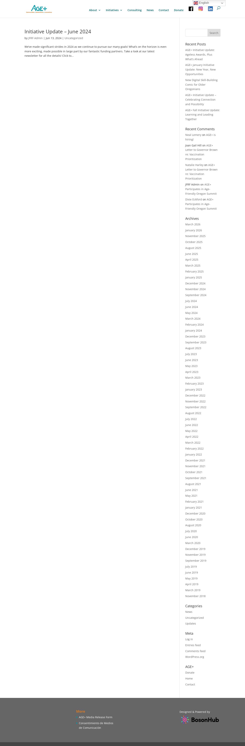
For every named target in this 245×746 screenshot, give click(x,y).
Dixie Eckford (193, 199)
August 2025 (193, 248)
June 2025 (191, 254)
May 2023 (191, 366)
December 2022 (195, 395)
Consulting (134, 10)
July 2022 (191, 419)
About (93, 10)
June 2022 (191, 425)
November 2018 (195, 596)
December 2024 (195, 283)
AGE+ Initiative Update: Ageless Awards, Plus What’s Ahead (200, 54)
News (150, 10)
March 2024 (192, 318)
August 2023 (193, 348)
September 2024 (195, 295)
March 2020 (192, 543)
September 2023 (195, 342)
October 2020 (194, 519)
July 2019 (191, 566)
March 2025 (192, 265)
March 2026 (192, 224)
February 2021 (194, 501)
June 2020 (191, 537)
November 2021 (195, 466)
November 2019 (195, 554)
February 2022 (194, 448)
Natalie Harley (194, 165)
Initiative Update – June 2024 (57, 31)
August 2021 (193, 484)
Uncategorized (74, 38)
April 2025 (191, 259)
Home (189, 678)
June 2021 (191, 490)
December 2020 (195, 513)
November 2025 (195, 236)
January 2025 (193, 277)
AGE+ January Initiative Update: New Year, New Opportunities (200, 69)
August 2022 (193, 413)
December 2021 (195, 460)
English (201, 3)
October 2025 (194, 242)
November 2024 (195, 289)
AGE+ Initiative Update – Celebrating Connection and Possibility (200, 99)
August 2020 (193, 525)
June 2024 (191, 307)
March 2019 (192, 590)
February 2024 (194, 324)
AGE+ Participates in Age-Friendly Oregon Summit (201, 189)
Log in (189, 639)
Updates (190, 623)
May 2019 (191, 578)
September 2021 (195, 478)
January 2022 (193, 454)
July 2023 (191, 354)
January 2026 (193, 230)
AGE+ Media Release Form (95, 717)
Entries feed (193, 645)
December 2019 (195, 549)
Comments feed (195, 651)
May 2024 (191, 313)
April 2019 (191, 584)
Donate (179, 10)
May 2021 (191, 495)
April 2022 (191, 436)
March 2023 (192, 377)
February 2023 (194, 383)
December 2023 (195, 336)
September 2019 (195, 560)
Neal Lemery (193, 135)
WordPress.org (194, 657)
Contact (164, 10)
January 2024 (193, 330)
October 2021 (194, 472)
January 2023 (193, 389)
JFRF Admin (35, 38)
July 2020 (191, 531)
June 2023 (191, 360)
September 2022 (195, 407)
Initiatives (112, 10)
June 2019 (191, 572)
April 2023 (191, 372)
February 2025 (194, 271)
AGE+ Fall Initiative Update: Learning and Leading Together (202, 114)
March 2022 (192, 442)
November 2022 (195, 401)
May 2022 (191, 431)
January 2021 (193, 507)
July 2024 (191, 301)
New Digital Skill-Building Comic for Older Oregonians (201, 84)
